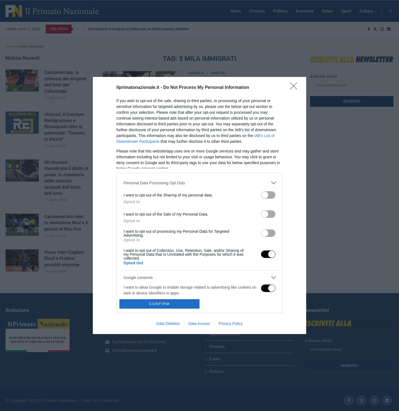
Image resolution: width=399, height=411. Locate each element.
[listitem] (199, 183)
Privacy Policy (231, 323)
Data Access (199, 323)
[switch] (268, 195)
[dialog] (199, 205)
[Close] (295, 87)
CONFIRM (159, 303)
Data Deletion (168, 323)
